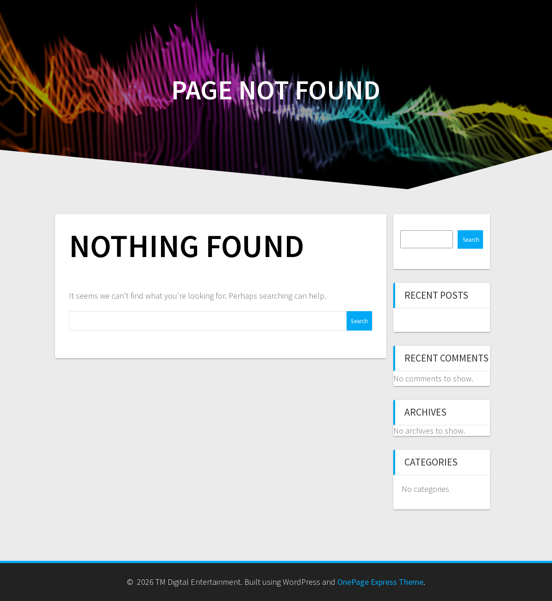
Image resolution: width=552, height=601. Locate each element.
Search (471, 240)
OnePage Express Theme (380, 581)
